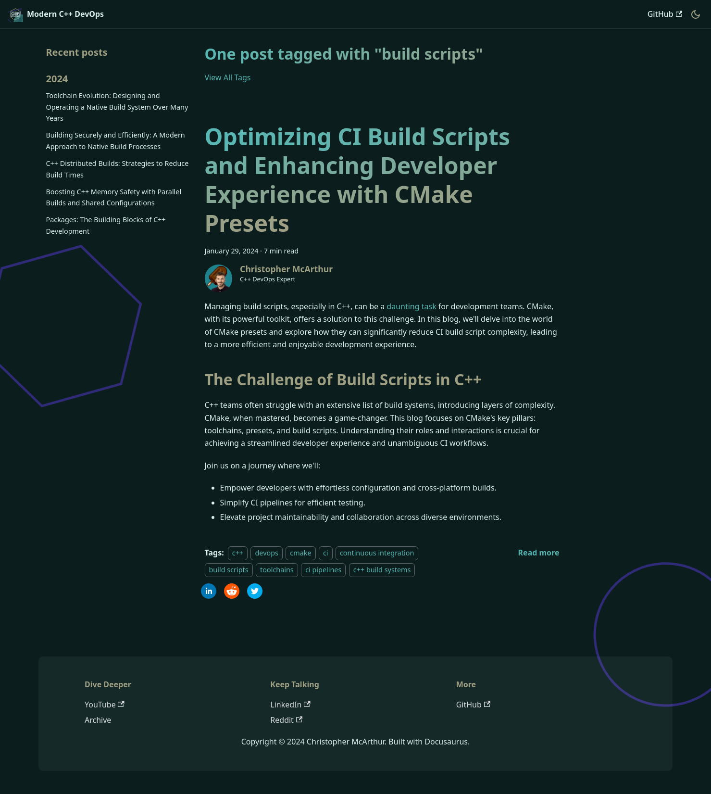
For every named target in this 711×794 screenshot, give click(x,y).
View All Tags (228, 77)
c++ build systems (382, 569)
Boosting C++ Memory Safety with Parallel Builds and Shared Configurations (114, 197)
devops (266, 552)
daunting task (411, 306)
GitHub (665, 14)
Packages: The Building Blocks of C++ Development (106, 225)
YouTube (105, 704)
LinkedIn (290, 704)
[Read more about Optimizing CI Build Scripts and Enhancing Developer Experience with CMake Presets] (539, 552)
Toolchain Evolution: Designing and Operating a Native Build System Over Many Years (117, 107)
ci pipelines (323, 569)
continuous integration (377, 552)
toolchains (277, 569)
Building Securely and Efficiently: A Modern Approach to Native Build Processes (115, 140)
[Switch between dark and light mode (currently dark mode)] (695, 14)
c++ (237, 552)
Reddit (286, 720)
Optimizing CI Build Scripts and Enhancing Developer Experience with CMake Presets (358, 180)
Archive (98, 720)
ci (325, 552)
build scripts (229, 569)
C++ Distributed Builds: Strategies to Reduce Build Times (117, 169)
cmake (300, 552)
